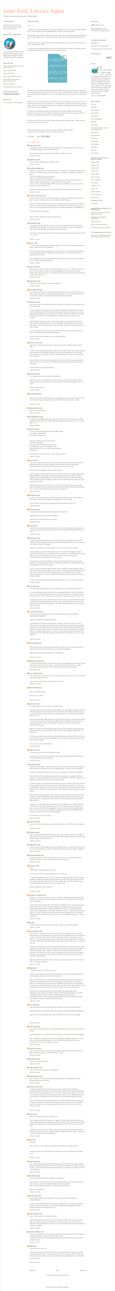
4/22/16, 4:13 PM (35, 1158)
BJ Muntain (32, 374)
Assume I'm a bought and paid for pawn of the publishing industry (101, 236)
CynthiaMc (32, 832)
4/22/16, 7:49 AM (35, 277)
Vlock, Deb (94, 203)
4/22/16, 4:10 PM (35, 1136)
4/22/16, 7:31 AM (35, 239)
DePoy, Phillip (95, 174)
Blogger (66, 1287)
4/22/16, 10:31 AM (35, 760)
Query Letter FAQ (8, 73)
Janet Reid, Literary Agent (33, 11)
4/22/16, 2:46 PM (35, 1072)
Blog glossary (95, 43)
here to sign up (11, 25)
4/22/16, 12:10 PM (35, 918)
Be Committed (95, 110)
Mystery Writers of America (99, 224)
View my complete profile (98, 95)
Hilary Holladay (95, 180)
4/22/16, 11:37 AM (35, 891)
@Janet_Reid (100, 25)
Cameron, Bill (95, 165)
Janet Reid (32, 429)
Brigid (31, 968)
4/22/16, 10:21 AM (35, 700)
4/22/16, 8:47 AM (35, 339)
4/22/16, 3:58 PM (35, 1083)
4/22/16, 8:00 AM (35, 286)
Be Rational (94, 132)
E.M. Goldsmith (34, 289)
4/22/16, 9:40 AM (35, 582)
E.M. (30, 1140)
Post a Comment (35, 1262)
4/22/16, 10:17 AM (35, 657)
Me (30, 922)
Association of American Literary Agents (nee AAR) (100, 213)
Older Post (83, 1270)
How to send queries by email (12, 76)
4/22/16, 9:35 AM (35, 506)
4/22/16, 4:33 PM (35, 1172)
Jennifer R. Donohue (35, 196)
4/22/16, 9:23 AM (35, 413)
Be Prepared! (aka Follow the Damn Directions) (99, 128)
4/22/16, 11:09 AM (35, 851)
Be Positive (94, 125)
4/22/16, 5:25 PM (35, 1210)
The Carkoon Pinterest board (99, 46)
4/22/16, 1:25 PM (35, 1001)
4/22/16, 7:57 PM (35, 1242)
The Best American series (35, 90)
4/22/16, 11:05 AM (35, 841)
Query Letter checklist (9, 70)
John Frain (32, 704)
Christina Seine (34, 1087)
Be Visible (94, 147)
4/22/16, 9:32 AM (35, 456)
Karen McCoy (33, 1196)
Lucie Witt (32, 586)
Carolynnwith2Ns (34, 168)
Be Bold (93, 104)
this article (37, 1116)
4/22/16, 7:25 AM (35, 219)
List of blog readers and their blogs (101, 49)
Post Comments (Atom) (62, 1275)
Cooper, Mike (95, 168)
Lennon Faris (33, 1048)
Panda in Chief (34, 343)
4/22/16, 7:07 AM (35, 164)
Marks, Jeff (94, 188)
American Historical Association (100, 227)
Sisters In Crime (96, 221)
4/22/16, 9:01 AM (35, 404)
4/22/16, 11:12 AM (35, 862)
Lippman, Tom (95, 185)
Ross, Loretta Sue (96, 194)
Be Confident (95, 113)
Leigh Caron (33, 281)
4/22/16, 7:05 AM (35, 156)
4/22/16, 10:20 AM (35, 684)
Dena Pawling (33, 394)
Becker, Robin (95, 162)
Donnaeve (32, 866)
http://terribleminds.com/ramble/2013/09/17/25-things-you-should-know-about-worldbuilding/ (57, 1034)
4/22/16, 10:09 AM (35, 639)
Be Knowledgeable (96, 119)
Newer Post (32, 1270)
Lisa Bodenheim (34, 417)
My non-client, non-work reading (12, 102)
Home (58, 1270)
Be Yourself (94, 153)
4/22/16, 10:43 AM (35, 828)
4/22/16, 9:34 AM (35, 491)
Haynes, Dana (95, 177)
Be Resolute (94, 141)
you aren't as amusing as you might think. (46, 1070)
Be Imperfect (95, 116)
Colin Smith (33, 267)
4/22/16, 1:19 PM (35, 964)
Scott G (31, 460)
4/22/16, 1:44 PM (35, 1023)
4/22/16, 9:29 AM (35, 425)
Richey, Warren (95, 191)
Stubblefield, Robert (97, 200)
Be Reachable (95, 135)
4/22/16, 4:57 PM (35, 1192)
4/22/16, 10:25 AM (35, 746)
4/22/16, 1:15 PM (35, 927)
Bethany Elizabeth (35, 661)
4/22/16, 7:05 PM (35, 1228)
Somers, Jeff (95, 197)
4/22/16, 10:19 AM (35, 669)
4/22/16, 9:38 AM (35, 522)
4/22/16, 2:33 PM (35, 1064)
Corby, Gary (94, 171)
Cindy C (31, 243)
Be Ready (94, 138)
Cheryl (31, 1114)
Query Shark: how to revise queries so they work (11, 80)
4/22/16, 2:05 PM (35, 1055)
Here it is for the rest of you (63, 548)
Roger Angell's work (47, 43)
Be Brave (94, 107)
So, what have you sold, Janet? (12, 87)
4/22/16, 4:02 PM (35, 1110)
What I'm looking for (9, 84)
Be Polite (93, 122)
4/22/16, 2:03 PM (35, 1044)
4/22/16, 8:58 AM (35, 390)
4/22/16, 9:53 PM (35, 1258)
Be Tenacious (95, 144)
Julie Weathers (34, 408)
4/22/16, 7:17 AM (35, 192)
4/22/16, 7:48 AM (35, 263)
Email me (108, 30)
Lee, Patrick (94, 182)
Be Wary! (94, 150)
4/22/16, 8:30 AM (35, 298)
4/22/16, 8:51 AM (35, 370)
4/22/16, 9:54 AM (35, 608)
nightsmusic (33, 145)
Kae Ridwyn (33, 1176)
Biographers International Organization (98, 217)
